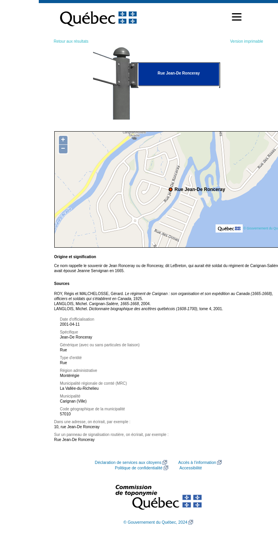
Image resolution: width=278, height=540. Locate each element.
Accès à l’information (197, 462)
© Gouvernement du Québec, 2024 (156, 522)
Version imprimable (246, 41)
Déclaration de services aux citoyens (128, 462)
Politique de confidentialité (138, 467)
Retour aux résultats (71, 41)
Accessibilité (191, 467)
